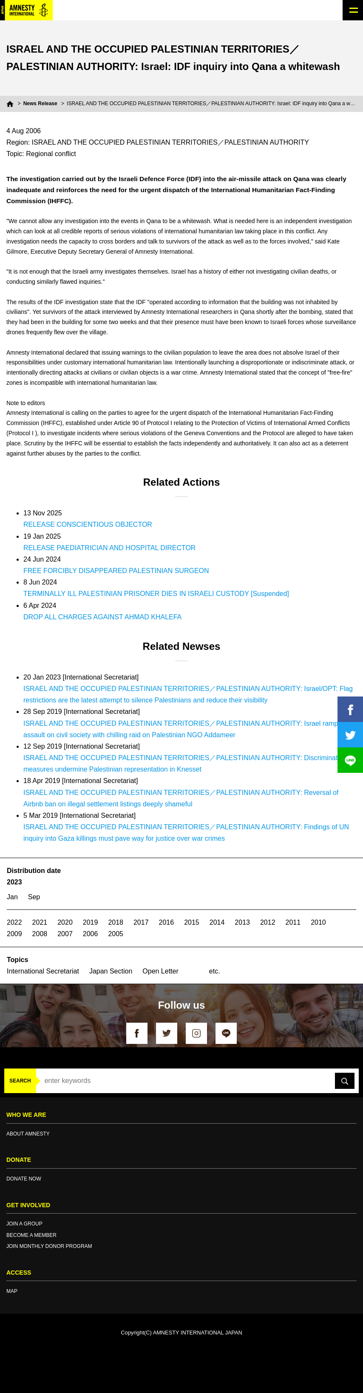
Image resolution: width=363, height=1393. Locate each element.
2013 (242, 922)
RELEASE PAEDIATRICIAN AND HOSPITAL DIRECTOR (109, 547)
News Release (40, 103)
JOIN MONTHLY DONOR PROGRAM (49, 1246)
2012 (267, 922)
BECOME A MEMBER (31, 1235)
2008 (40, 933)
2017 (141, 922)
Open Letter (160, 971)
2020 (65, 922)
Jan (12, 897)
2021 (40, 922)
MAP (11, 1291)
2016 (166, 922)
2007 (65, 933)
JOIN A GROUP (24, 1224)
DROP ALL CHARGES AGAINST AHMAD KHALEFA (102, 617)
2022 (14, 922)
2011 (293, 922)
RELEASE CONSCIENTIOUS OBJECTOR (87, 524)
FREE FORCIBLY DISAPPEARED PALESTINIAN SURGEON (116, 570)
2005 (115, 933)
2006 (90, 933)
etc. (214, 971)
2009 (14, 933)
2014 (217, 922)
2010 (318, 922)
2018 (115, 922)
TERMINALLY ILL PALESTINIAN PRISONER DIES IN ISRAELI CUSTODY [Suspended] (156, 593)
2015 (191, 922)
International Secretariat (43, 971)
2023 (14, 882)
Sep (34, 897)
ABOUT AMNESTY (28, 1134)
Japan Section (110, 971)
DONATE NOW (23, 1179)
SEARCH (20, 1081)
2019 (90, 922)
